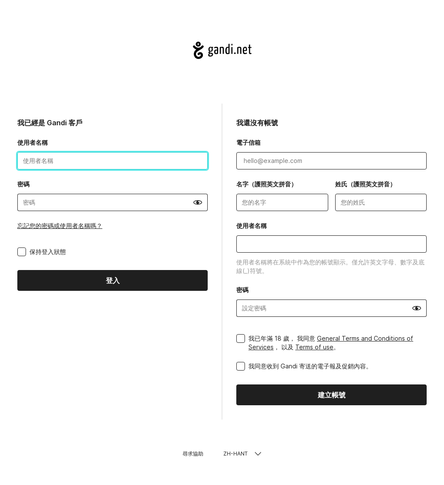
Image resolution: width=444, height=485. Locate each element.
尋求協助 (193, 453)
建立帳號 (332, 395)
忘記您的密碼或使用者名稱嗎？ (59, 225)
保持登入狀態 (47, 251)
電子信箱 (248, 142)
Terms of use (314, 347)
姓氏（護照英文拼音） (365, 184)
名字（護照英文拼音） (266, 184)
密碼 (23, 184)
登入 (113, 280)
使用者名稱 (32, 142)
